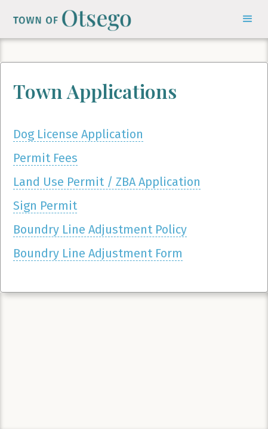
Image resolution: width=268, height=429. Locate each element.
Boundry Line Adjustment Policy (100, 229)
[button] (248, 19)
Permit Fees (45, 158)
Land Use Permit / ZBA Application (107, 182)
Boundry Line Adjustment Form (98, 253)
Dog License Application (78, 134)
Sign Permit (45, 205)
